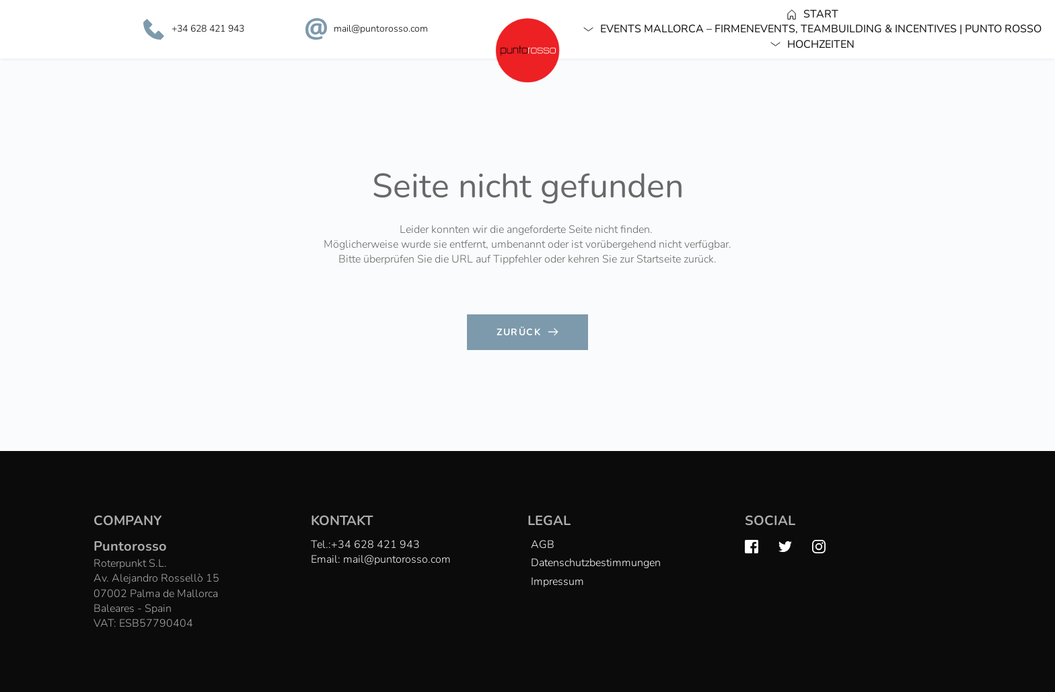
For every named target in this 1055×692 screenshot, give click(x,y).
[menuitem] (812, 14)
